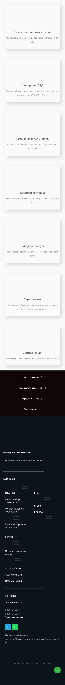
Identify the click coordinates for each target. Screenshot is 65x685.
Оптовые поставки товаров (15, 552)
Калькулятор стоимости (12, 501)
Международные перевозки (14, 510)
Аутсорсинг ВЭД (32, 85)
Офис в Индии (13, 574)
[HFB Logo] (17, 433)
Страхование (32, 299)
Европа (38, 512)
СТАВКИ (10, 493)
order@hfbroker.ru (14, 602)
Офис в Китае (13, 568)
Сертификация (32, 352)
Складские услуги (32, 246)
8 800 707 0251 (12, 609)
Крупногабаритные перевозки (16, 525)
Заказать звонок (14, 617)
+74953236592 (57, 670)
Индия (38, 505)
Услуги (9, 537)
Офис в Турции (14, 581)
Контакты (10, 595)
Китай (37, 493)
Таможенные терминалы (32, 139)
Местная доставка (32, 192)
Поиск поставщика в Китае (32, 32)
